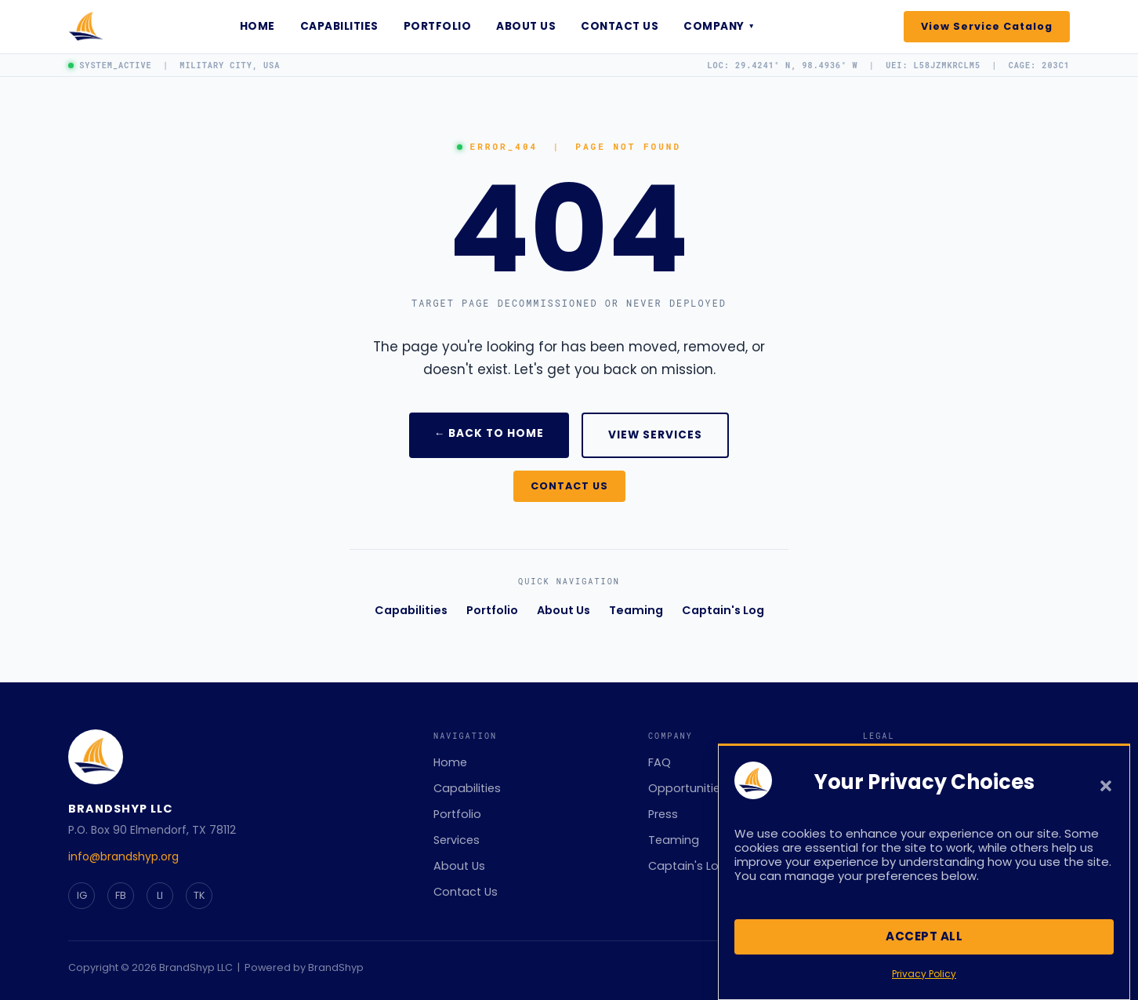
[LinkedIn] (160, 895)
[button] (1106, 794)
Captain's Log (723, 610)
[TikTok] (199, 895)
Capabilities (339, 26)
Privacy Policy (924, 981)
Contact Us (619, 26)
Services (456, 840)
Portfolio (438, 26)
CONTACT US (569, 486)
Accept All (924, 944)
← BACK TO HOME (489, 433)
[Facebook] (120, 895)
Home (257, 26)
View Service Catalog (987, 26)
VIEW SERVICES (655, 434)
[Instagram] (81, 895)
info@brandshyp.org (123, 856)
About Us (526, 26)
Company (719, 26)
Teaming (636, 610)
